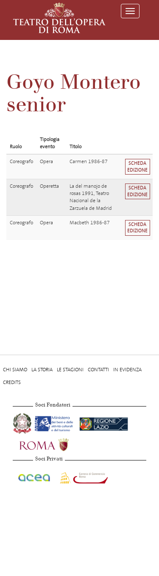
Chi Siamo (15, 369)
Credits (12, 382)
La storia (42, 369)
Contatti (98, 369)
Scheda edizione (137, 166)
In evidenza (127, 369)
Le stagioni (70, 369)
